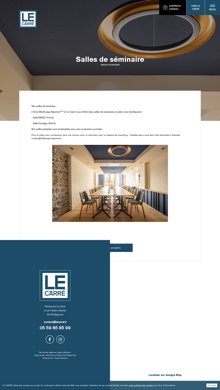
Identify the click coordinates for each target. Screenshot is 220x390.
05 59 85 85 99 (55, 327)
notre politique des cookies (141, 385)
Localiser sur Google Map (165, 375)
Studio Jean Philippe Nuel (66, 355)
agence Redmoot (64, 352)
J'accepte (212, 385)
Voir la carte (195, 7)
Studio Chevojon (61, 358)
